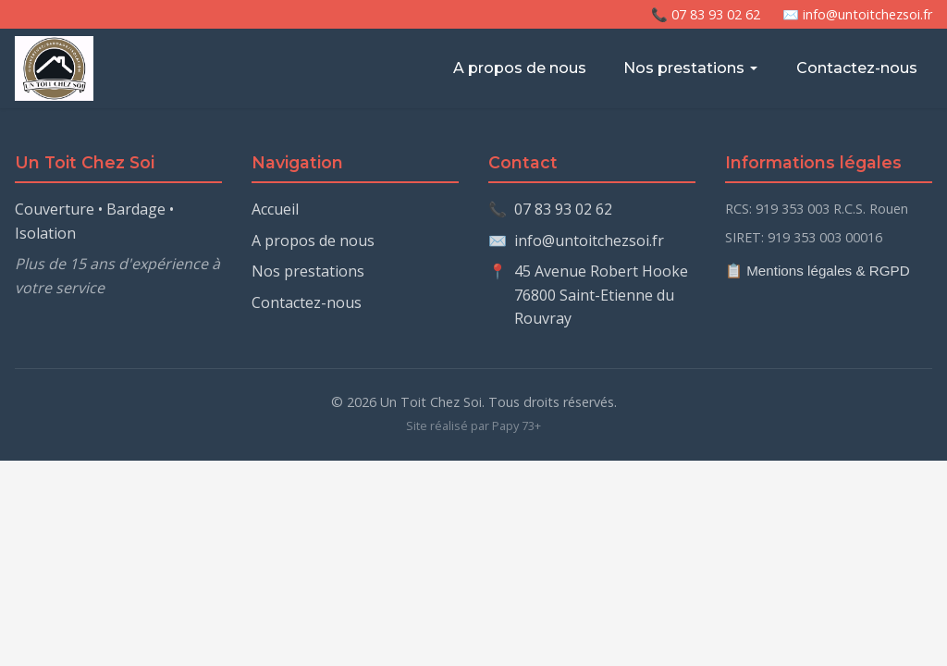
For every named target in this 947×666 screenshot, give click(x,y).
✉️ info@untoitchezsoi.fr (857, 14)
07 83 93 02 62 (563, 209)
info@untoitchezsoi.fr (589, 240)
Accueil (275, 209)
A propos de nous (519, 68)
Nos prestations (691, 68)
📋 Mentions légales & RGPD (817, 270)
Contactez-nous (856, 68)
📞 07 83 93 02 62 (705, 14)
